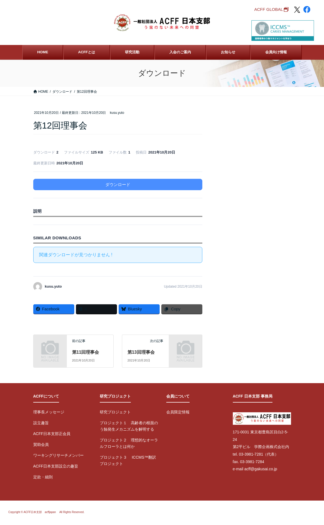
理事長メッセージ (48, 412)
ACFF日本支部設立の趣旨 (55, 466)
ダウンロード (117, 184)
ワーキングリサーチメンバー (58, 455)
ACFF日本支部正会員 (52, 433)
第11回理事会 (85, 352)
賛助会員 (41, 444)
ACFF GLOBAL (268, 9)
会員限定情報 (178, 412)
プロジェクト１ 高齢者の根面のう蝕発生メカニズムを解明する (129, 426)
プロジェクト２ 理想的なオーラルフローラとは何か (129, 443)
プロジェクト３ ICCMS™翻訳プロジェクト (128, 460)
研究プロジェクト (115, 412)
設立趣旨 (41, 423)
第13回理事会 (141, 352)
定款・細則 (43, 477)
